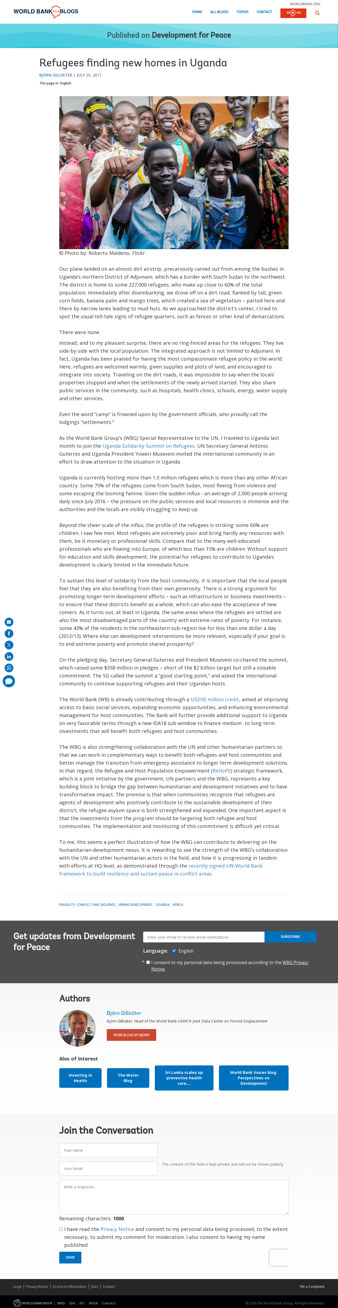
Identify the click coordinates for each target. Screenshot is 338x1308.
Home (197, 12)
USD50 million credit (215, 699)
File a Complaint (312, 1286)
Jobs (94, 1286)
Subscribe (290, 937)
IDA (72, 1303)
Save (70, 1257)
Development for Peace (191, 36)
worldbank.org (305, 3)
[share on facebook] (9, 633)
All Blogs (219, 12)
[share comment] (9, 681)
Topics (242, 12)
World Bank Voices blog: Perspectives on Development (253, 1078)
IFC (82, 1303)
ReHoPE (222, 770)
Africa (178, 904)
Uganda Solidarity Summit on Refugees (148, 446)
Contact (264, 12)
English (65, 83)
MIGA (93, 1303)
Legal (17, 1286)
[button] (317, 13)
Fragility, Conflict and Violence (87, 904)
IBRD (61, 1303)
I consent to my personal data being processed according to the (229, 965)
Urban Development (135, 904)
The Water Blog (128, 1078)
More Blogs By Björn (131, 1035)
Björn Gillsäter (55, 75)
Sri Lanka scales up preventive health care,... (184, 1078)
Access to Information (70, 1286)
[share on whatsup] (9, 668)
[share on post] (9, 645)
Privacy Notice (117, 1229)
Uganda (163, 904)
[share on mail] (9, 622)
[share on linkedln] (9, 656)
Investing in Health (80, 1078)
